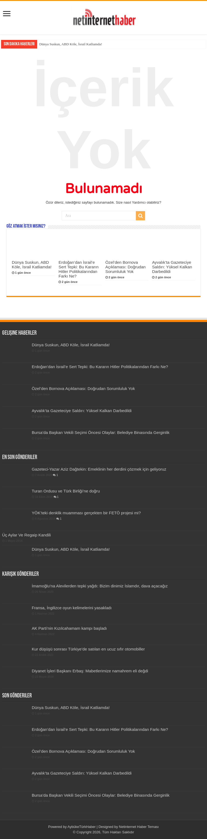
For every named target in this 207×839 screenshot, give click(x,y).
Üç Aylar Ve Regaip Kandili (26, 535)
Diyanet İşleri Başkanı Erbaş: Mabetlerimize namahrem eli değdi (90, 671)
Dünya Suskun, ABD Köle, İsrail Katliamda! (70, 44)
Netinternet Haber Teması (139, 827)
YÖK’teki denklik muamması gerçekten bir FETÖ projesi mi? (86, 513)
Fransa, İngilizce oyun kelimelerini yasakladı (72, 607)
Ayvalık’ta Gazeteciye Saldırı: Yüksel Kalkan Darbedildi (172, 267)
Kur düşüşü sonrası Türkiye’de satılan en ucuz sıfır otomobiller (88, 649)
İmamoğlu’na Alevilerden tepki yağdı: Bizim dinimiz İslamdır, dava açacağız (100, 586)
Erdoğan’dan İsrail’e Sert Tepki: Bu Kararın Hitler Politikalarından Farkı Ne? (78, 269)
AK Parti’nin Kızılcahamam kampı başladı (69, 628)
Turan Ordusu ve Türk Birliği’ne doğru (66, 491)
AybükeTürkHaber (81, 827)
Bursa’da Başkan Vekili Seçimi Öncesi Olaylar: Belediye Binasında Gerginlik (101, 432)
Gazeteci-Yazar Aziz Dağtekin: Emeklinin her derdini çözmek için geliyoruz (99, 469)
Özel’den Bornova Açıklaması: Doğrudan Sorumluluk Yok (125, 267)
